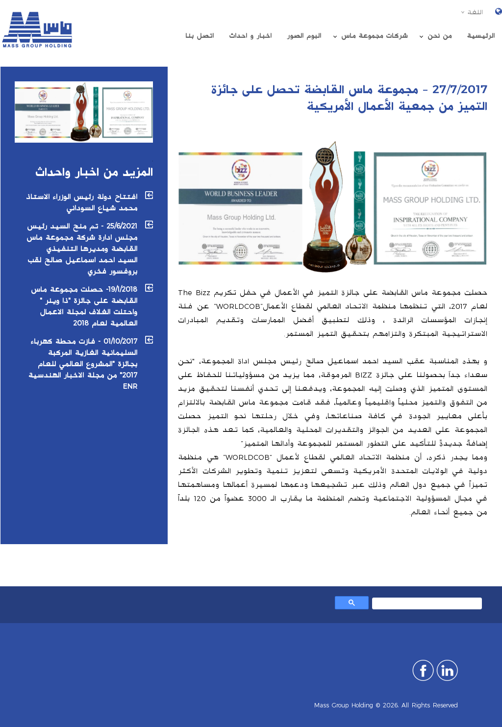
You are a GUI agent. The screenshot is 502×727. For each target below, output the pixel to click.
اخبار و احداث (250, 36)
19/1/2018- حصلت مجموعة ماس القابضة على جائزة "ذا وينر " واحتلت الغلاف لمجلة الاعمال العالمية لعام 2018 (84, 306)
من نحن (439, 36)
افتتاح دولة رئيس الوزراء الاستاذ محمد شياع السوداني (81, 202)
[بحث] (428, 605)
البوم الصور (304, 36)
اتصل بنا (199, 36)
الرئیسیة (481, 36)
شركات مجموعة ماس (374, 36)
